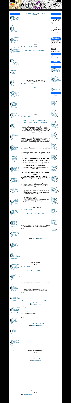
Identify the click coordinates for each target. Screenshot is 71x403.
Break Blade (13, 102)
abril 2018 (53, 111)
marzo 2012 (53, 187)
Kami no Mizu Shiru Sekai (15, 181)
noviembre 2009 (54, 218)
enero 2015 (53, 149)
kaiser (40, 304)
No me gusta (54, 30)
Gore (12, 139)
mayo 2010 (53, 211)
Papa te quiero (13, 244)
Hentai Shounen (14, 158)
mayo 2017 (53, 121)
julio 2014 (53, 156)
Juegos (11, 53)
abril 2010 (53, 212)
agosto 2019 (53, 101)
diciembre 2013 (53, 164)
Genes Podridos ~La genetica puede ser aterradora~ (56, 80)
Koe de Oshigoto (14, 36)
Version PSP (37, 290)
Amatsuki (12, 69)
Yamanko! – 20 (35, 359)
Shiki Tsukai (13, 275)
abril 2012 (53, 186)
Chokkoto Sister (13, 105)
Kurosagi (12, 192)
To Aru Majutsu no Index (15, 309)
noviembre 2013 (54, 165)
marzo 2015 (53, 147)
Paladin (12, 242)
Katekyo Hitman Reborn (15, 183)
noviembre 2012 (54, 178)
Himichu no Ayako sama (15, 170)
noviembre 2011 (54, 191)
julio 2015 (53, 143)
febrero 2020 (53, 95)
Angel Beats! (13, 73)
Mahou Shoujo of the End (15, 200)
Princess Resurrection (14, 40)
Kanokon (12, 182)
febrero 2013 (53, 175)
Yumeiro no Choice (14, 330)
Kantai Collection (14, 159)
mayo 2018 (53, 110)
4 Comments (36, 233)
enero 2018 (53, 113)
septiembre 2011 (54, 193)
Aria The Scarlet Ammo (15, 17)
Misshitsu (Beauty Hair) (15, 212)
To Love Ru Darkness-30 (35, 237)
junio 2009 (53, 223)
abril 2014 (53, 159)
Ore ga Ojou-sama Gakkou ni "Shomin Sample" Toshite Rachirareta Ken (15, 240)
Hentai (25, 46)
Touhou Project (13, 320)
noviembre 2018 (54, 106)
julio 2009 (53, 222)
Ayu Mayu (12, 80)
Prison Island (13, 246)
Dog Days (12, 27)
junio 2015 (53, 144)
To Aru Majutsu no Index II (15, 51)
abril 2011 (53, 199)
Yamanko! (26, 394)
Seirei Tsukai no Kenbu (15, 267)
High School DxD (14, 31)
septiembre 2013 (54, 167)
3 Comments (28, 116)
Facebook (56, 13)
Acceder (52, 55)
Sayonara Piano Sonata (15, 264)
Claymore (12, 106)
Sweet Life (13, 286)
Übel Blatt (12, 322)
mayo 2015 (53, 145)
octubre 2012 (53, 179)
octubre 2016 (53, 126)
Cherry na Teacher (14, 104)
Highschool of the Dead (15, 167)
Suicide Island (13, 280)
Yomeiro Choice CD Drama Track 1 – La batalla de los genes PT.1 (55, 69)
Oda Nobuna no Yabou (15, 232)
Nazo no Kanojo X (14, 39)
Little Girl (13, 160)
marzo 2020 (53, 94)
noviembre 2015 (54, 138)
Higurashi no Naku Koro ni (15, 168)
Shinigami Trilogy (14, 278)
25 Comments (30, 209)
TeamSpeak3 (13, 350)
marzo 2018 (53, 112)
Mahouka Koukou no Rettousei (29, 83)
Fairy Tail (12, 128)
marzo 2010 (53, 213)
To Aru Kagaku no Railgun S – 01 (35, 270)
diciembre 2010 (53, 203)
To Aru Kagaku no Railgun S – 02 (35, 213)
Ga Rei (12, 136)
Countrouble (13, 112)
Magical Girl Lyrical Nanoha (15, 198)
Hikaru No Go (13, 169)
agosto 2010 (53, 208)
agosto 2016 (53, 128)
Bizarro (12, 84)
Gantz (12, 137)
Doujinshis (12, 124)
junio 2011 (53, 197)
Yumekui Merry (13, 331)
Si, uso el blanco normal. (56, 22)
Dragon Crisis (13, 30)
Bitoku (12, 83)
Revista (12, 349)
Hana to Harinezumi (14, 147)
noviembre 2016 (54, 125)
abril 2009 (53, 225)
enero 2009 (53, 229)
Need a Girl (13, 223)
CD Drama (13, 345)
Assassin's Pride (13, 79)
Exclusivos (13, 127)
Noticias (25, 209)
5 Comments (35, 46)
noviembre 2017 (54, 114)
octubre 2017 (53, 115)
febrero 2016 (53, 135)
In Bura (12, 177)
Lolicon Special (14, 161)
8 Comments (37, 83)
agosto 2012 (53, 181)
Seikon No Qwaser (14, 266)
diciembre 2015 (53, 137)
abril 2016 (53, 133)
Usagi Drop (13, 52)
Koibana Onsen (13, 188)
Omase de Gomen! (14, 235)
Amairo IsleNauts (14, 68)
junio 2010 (53, 210)
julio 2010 (53, 209)
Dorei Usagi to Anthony (15, 123)
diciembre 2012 (53, 177)
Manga (11, 59)
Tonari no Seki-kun (14, 319)
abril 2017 (53, 122)
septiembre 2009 (54, 220)
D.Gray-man (13, 118)
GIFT (12, 138)
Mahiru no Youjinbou (14, 199)
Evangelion (13, 126)
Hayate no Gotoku (14, 151)
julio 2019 (53, 102)
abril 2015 (53, 146)
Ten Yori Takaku (13, 295)
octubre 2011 (53, 192)
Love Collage (13, 193)
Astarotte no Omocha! (14, 19)
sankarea (12, 263)
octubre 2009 (53, 219)
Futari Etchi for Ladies (14, 135)
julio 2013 (53, 169)
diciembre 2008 (53, 230)
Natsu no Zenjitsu (14, 221)
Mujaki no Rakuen (14, 216)
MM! (12, 214)
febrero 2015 (53, 148)
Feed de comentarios (54, 57)
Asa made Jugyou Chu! (15, 18)
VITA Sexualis (13, 324)
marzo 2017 (53, 123)
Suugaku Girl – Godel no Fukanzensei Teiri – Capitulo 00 (56, 77)
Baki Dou (12, 81)
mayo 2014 (53, 158)
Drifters (12, 125)
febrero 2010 (53, 214)
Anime (11, 15)
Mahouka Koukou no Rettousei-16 (35, 50)
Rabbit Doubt (13, 248)
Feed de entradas (54, 56)
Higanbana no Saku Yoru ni (15, 166)
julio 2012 (53, 182)
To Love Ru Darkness (27, 266)
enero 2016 (53, 136)
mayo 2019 (53, 104)
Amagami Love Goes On (15, 64)
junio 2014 (53, 157)
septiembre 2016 (54, 127)
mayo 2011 (53, 198)
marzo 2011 (53, 200)
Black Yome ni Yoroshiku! (15, 85)
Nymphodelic (13, 231)
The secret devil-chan (14, 297)
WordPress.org (53, 58)
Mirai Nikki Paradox (14, 210)
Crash (12, 114)
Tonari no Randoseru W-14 (35, 324)
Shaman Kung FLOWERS (15, 274)
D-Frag (12, 117)
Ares (12, 75)
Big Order (12, 82)
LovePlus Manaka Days (15, 194)
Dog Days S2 (13, 28)
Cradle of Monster (14, 113)
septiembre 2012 (54, 180)
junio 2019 (53, 103)
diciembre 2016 (53, 124)
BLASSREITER (13, 86)
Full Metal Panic (13, 133)
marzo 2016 (53, 134)
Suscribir (53, 48)
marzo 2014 (53, 160)
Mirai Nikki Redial (14, 211)
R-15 (12, 41)
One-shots (12, 236)
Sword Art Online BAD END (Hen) (35, 13)
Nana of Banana (13, 220)
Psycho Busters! (13, 247)
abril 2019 (53, 105)
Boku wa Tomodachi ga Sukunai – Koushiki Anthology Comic (15, 93)
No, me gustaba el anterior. (56, 29)
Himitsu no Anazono (14, 171)
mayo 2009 (53, 224)
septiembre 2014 (54, 154)
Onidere (12, 237)
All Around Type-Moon (14, 62)
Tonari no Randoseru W (15, 318)
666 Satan (12, 60)
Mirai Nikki (12, 209)
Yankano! (12, 329)
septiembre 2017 (54, 116)
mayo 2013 (53, 171)
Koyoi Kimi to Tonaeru (14, 191)
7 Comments (34, 266)
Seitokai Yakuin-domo (14, 268)
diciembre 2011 (53, 190)
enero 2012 (53, 189)
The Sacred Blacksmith (15, 296)
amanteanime (39, 14)
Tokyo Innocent (13, 317)
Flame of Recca (13, 129)
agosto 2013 (53, 168)
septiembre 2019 (54, 100)
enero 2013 (53, 176)
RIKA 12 (35, 87)
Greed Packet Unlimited (15, 140)
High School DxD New (14, 32)
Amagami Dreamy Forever (15, 63)
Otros (11, 344)
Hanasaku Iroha (13, 148)
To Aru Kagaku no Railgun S (29, 233)
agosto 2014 (53, 155)
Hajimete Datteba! (14, 146)
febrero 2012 (53, 188)
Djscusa (39, 272)
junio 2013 (53, 170)
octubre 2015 (53, 139)
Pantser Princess (14, 243)
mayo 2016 (53, 132)
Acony (12, 61)
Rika (25, 116)
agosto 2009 (53, 221)
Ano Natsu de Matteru (14, 74)
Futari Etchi (13, 134)
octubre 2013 (53, 166)
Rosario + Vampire (14, 255)
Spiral (12, 279)
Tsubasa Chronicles (14, 321)
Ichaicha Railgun (14, 172)
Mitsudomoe (13, 213)
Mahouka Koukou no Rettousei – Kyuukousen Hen (15, 204)
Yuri (11, 332)
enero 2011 (53, 202)
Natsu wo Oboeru (14, 222)
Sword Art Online (29, 46)
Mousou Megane (14, 215)
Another (12, 16)
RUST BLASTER (14, 258)
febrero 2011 (53, 201)
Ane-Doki (12, 72)
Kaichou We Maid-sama (15, 180)
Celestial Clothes (14, 103)
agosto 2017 (53, 117)
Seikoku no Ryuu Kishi (14, 265)
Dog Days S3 (13, 29)
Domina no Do (13, 122)
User (12, 323)
